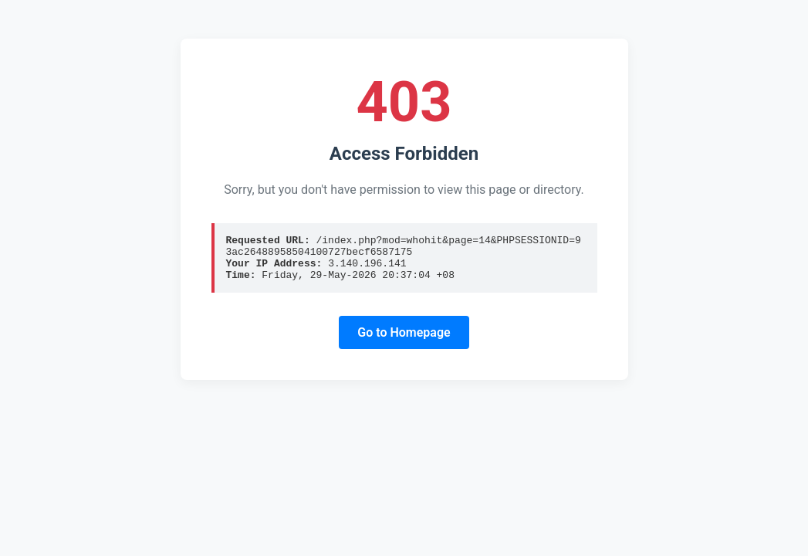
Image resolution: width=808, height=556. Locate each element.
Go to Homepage (403, 341)
